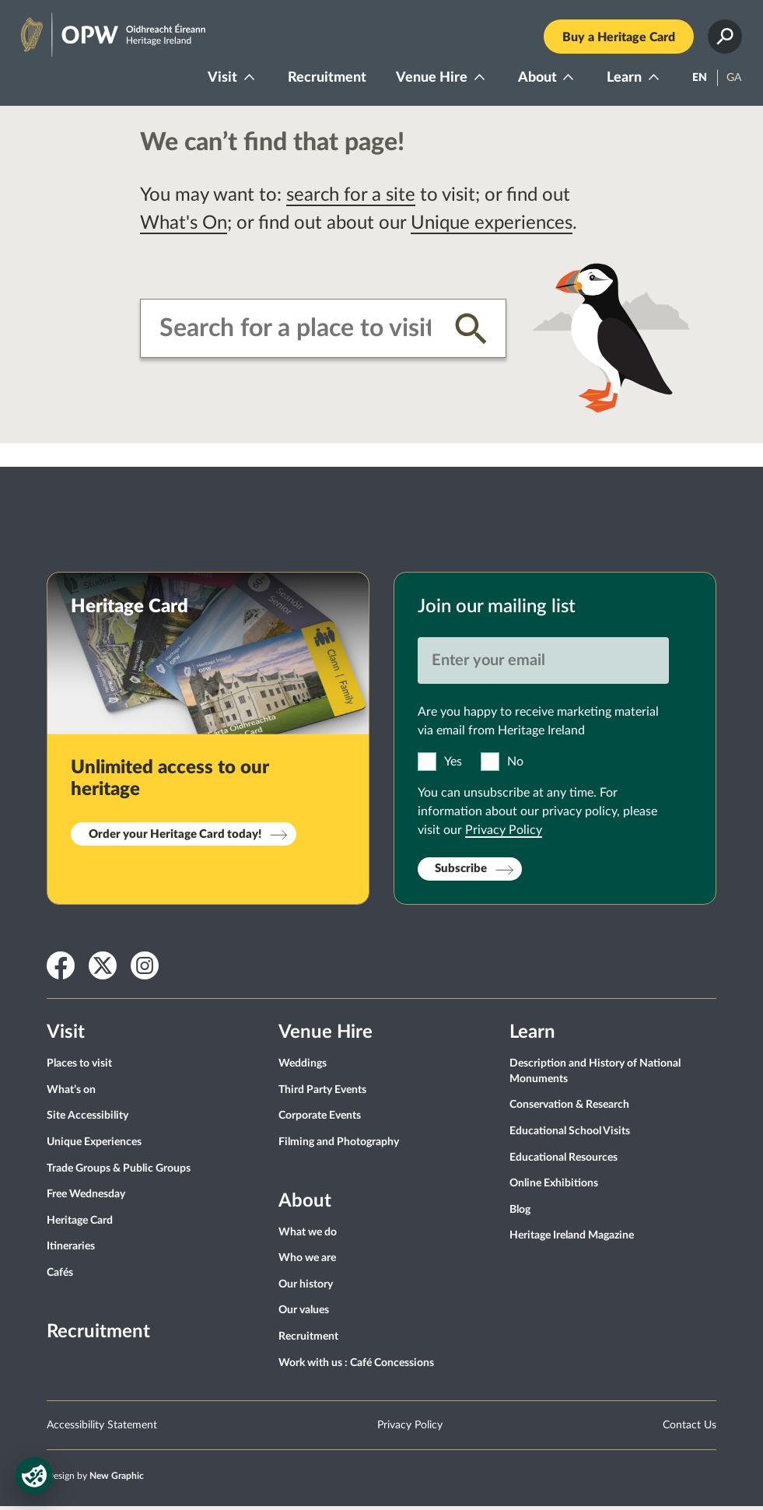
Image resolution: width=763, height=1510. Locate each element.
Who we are (307, 1261)
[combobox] (295, 332)
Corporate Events (319, 1119)
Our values (303, 1314)
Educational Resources (563, 1160)
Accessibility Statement (102, 1428)
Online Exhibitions (553, 1187)
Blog (519, 1212)
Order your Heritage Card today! (175, 837)
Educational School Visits (569, 1134)
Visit (220, 79)
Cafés (60, 1275)
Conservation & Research (569, 1108)
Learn (621, 79)
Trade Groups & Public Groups (119, 1171)
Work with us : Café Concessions (356, 1366)
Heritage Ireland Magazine (571, 1239)
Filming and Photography (338, 1145)
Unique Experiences (94, 1145)
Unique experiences (491, 227)
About (535, 79)
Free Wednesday (86, 1198)
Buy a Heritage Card (616, 39)
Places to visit (79, 1067)
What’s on (71, 1093)
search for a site (350, 199)
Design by (95, 1479)
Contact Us (689, 1428)
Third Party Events (322, 1093)
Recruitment (324, 79)
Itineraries (71, 1250)
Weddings (302, 1067)
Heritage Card (80, 1223)
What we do (307, 1235)
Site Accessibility (87, 1119)
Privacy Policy (503, 833)
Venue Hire (429, 79)
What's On (183, 227)
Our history (305, 1287)
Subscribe (461, 872)
